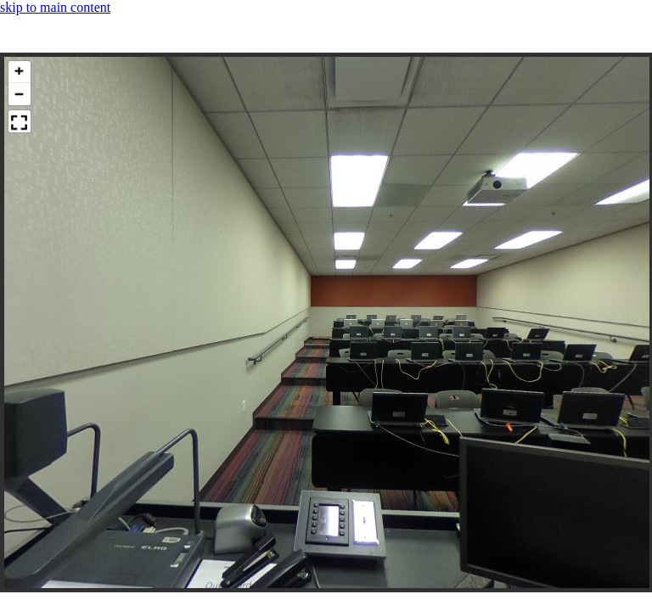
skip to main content (55, 7)
